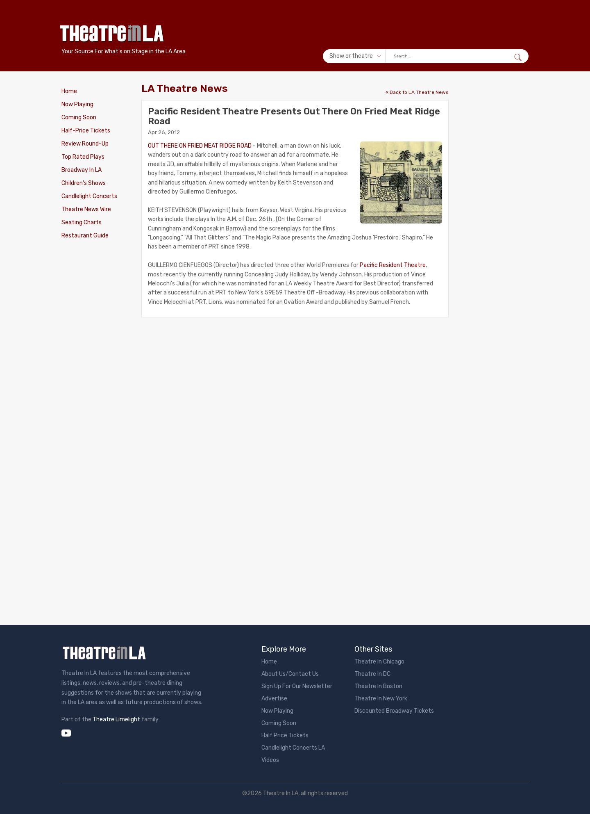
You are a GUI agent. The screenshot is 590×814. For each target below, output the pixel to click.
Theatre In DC (372, 673)
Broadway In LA (81, 169)
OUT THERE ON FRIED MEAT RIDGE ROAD (200, 145)
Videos (270, 760)
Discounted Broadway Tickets (394, 710)
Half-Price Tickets (85, 130)
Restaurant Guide (85, 235)
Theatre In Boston (378, 686)
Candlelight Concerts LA (293, 747)
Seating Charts (81, 222)
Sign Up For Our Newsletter (296, 686)
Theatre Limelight (116, 719)
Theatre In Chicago (379, 661)
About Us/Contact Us (290, 673)
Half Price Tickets (285, 735)
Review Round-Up (85, 143)
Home (69, 91)
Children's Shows (83, 183)
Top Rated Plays (82, 156)
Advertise (274, 698)
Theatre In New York (380, 698)
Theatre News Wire (86, 209)
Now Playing (77, 104)
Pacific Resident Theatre (393, 265)
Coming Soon (78, 117)
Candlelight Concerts (89, 196)
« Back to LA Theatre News (417, 92)
